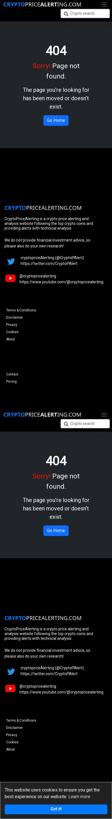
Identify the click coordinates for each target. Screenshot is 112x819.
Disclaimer (14, 317)
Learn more (79, 796)
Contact (12, 374)
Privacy (11, 325)
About (10, 339)
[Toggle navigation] (104, 4)
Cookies (12, 332)
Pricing (11, 381)
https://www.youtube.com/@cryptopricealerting (61, 282)
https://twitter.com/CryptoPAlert (49, 263)
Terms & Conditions (21, 310)
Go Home (56, 120)
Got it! (56, 809)
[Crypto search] (85, 13)
